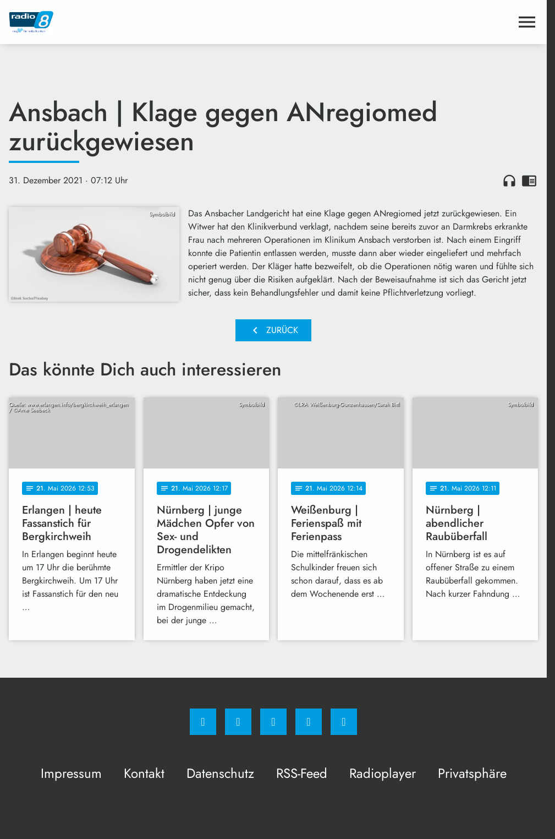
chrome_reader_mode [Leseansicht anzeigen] (529, 180)
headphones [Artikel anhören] (509, 180)
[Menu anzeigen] (527, 22)
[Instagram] (238, 722)
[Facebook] (203, 722)
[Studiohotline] (308, 722)
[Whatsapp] (273, 722)
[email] (344, 722)
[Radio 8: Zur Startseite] (141, 22)
